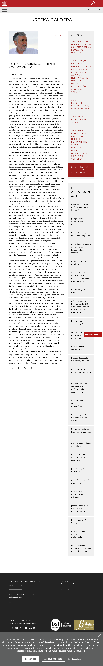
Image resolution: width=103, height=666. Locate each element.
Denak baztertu (53, 659)
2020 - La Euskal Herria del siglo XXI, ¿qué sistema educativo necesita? (81, 47)
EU (89, 9)
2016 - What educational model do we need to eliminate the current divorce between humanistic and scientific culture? (80, 144)
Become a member (93, 334)
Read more (51, 651)
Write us (65, 589)
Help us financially (16, 589)
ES (92, 9)
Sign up (12, 602)
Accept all (30, 659)
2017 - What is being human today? (79, 120)
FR (95, 9)
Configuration (74, 659)
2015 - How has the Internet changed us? (79, 170)
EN (99, 9)
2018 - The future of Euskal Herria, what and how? (80, 104)
